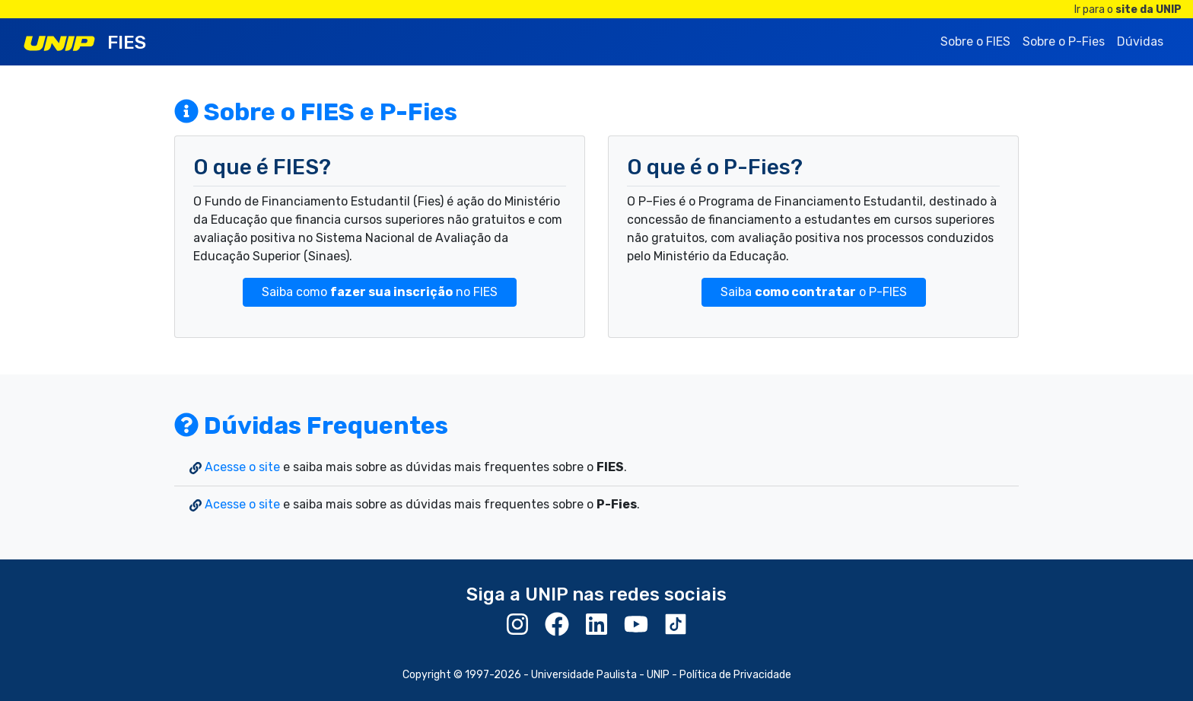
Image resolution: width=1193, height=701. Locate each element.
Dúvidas (1140, 41)
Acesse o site (242, 467)
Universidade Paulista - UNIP (600, 674)
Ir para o (1128, 9)
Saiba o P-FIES (814, 292)
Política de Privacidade (735, 674)
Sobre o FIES (975, 41)
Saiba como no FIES (380, 292)
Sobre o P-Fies (1064, 41)
